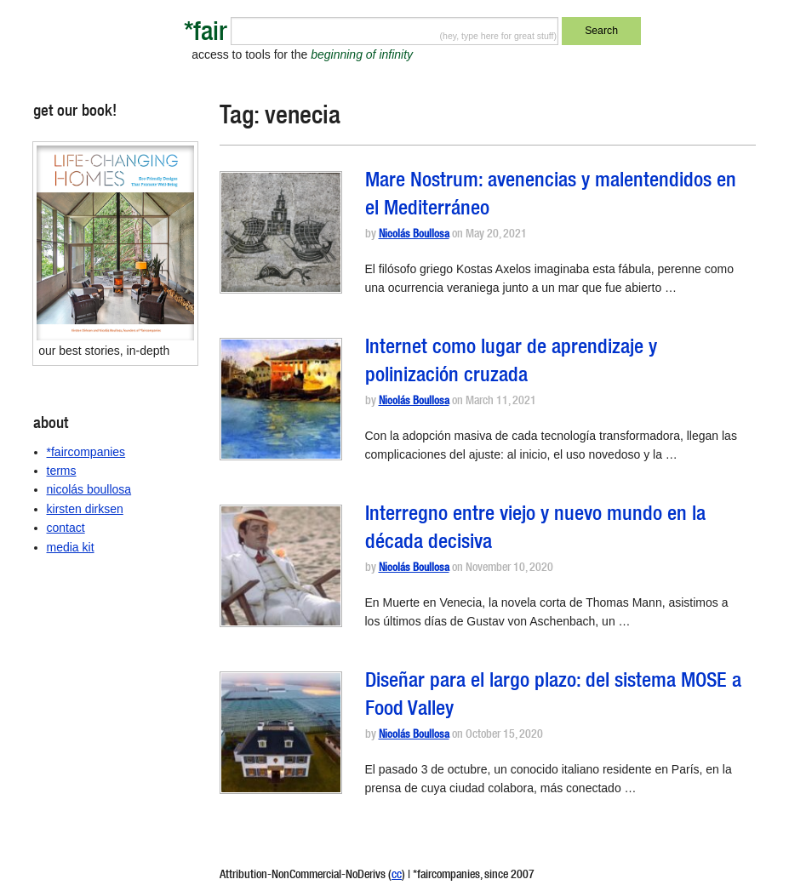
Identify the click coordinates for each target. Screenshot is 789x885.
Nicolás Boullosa (414, 235)
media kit (70, 547)
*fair (205, 34)
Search (601, 31)
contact (66, 527)
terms (62, 470)
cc (397, 876)
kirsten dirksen (85, 509)
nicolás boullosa (89, 489)
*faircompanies (86, 452)
